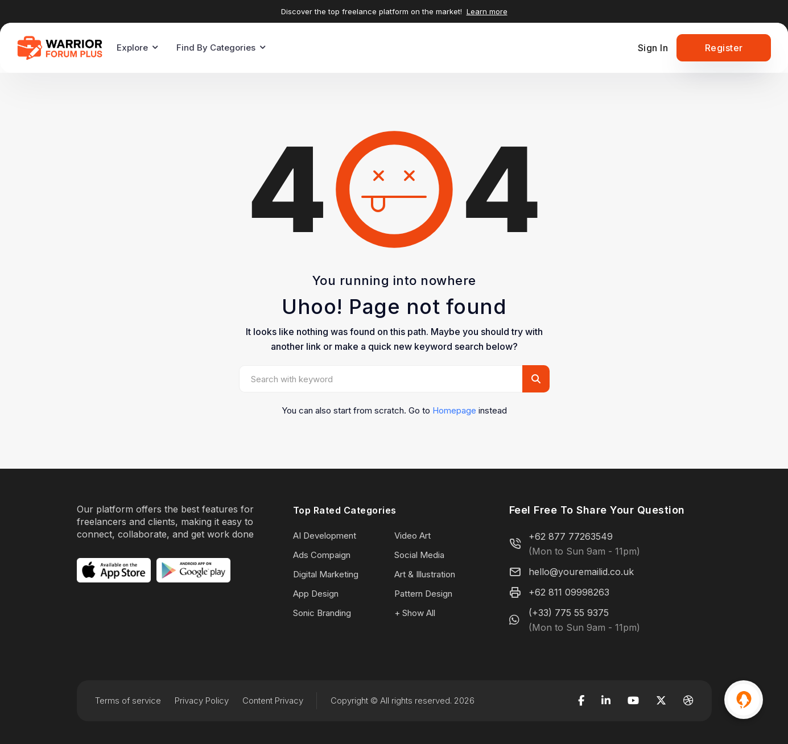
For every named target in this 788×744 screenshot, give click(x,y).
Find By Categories (215, 47)
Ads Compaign (321, 554)
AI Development (324, 535)
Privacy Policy (202, 700)
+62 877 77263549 (571, 536)
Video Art (412, 535)
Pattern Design (423, 593)
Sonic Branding (322, 612)
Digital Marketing (325, 574)
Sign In (653, 47)
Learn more (487, 11)
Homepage (454, 410)
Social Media (419, 554)
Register (724, 47)
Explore (132, 47)
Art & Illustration (424, 574)
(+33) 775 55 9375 (569, 612)
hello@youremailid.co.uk (581, 571)
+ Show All (414, 612)
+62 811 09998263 (569, 592)
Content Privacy (272, 700)
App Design (316, 593)
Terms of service (128, 700)
